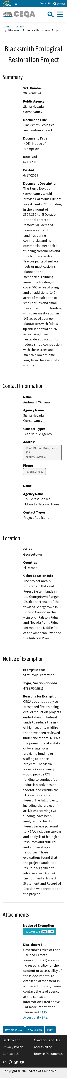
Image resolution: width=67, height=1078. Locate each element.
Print (50, 1030)
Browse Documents (48, 1053)
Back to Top (11, 1040)
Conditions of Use (47, 1040)
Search (20, 26)
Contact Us (45, 3)
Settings (59, 3)
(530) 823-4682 (34, 471)
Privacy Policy (13, 1047)
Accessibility (43, 1047)
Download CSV (13, 1030)
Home (6, 26)
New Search (35, 1030)
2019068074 (40, 931)
